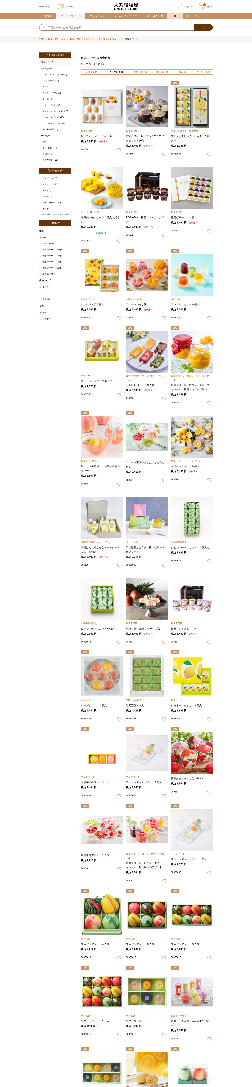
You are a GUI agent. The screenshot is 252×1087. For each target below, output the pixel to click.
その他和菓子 (50, 160)
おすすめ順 (91, 72)
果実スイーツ (47, 61)
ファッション (97, 16)
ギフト (48, 16)
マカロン (47, 99)
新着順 (182, 72)
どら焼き (47, 154)
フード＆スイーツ (71, 16)
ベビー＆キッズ (154, 16)
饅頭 (45, 142)
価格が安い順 (140, 72)
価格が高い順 (161, 72)
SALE (175, 16)
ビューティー (194, 16)
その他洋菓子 (50, 129)
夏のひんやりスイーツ (110, 39)
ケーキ (46, 87)
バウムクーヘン (50, 81)
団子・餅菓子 (49, 148)
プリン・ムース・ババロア (55, 111)
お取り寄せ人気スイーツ (82, 39)
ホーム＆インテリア (125, 16)
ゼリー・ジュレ (51, 105)
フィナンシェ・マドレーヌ (55, 74)
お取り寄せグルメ (57, 39)
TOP (41, 39)
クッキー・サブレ (51, 93)
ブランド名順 (203, 72)
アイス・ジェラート (53, 117)
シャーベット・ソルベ (53, 123)
